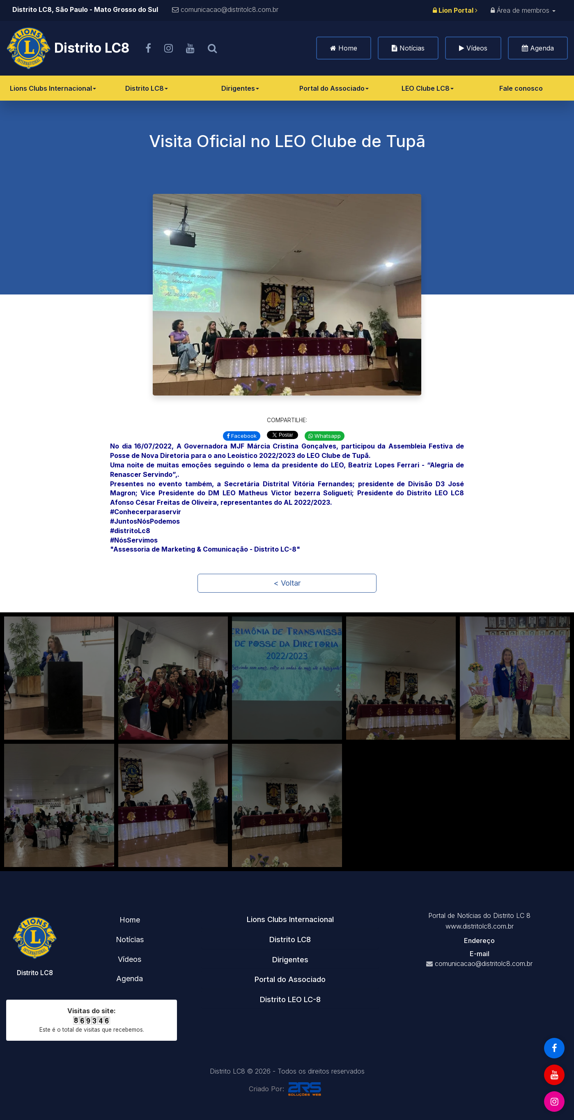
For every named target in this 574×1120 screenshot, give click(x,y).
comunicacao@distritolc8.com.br (229, 9)
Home (347, 48)
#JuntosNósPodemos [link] (145, 521)
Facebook (242, 435)
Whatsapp (324, 435)
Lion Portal (455, 10)
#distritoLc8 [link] (130, 531)
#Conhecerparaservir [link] (145, 512)
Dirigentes (240, 88)
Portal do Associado (334, 88)
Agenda (542, 48)
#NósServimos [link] (134, 540)
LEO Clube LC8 (428, 88)
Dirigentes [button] (290, 959)
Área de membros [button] (523, 10)
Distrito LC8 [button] (290, 939)
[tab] (290, 919)
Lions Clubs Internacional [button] (290, 919)
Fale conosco (521, 88)
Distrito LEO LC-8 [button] (290, 999)
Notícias (412, 48)
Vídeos (476, 48)
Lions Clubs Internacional (53, 88)
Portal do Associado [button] (290, 979)
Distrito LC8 (146, 88)
